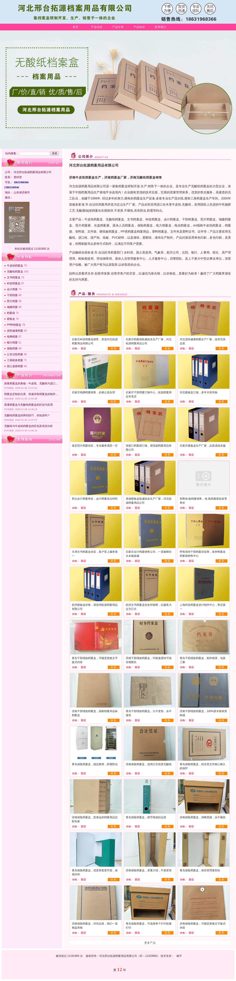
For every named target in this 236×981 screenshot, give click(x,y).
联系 (113, 348)
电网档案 (12, 336)
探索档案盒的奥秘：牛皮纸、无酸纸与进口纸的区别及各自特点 (32, 383)
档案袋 (11, 313)
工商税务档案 (15, 360)
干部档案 (12, 295)
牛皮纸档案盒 (15, 265)
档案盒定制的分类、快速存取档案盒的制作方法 (32, 394)
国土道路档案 (15, 366)
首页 (75, 27)
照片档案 (12, 301)
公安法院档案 (15, 354)
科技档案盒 (13, 283)
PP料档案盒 (14, 324)
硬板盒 (11, 318)
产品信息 (96, 27)
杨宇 (179, 955)
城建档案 (12, 307)
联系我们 (160, 27)
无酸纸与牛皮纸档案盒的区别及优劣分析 (28, 426)
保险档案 (12, 348)
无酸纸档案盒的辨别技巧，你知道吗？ (27, 415)
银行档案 (12, 342)
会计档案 (12, 289)
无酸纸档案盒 (15, 271)
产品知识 (139, 27)
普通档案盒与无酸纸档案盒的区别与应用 (28, 404)
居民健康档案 (15, 330)
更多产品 (150, 942)
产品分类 (118, 27)
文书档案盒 (13, 277)
